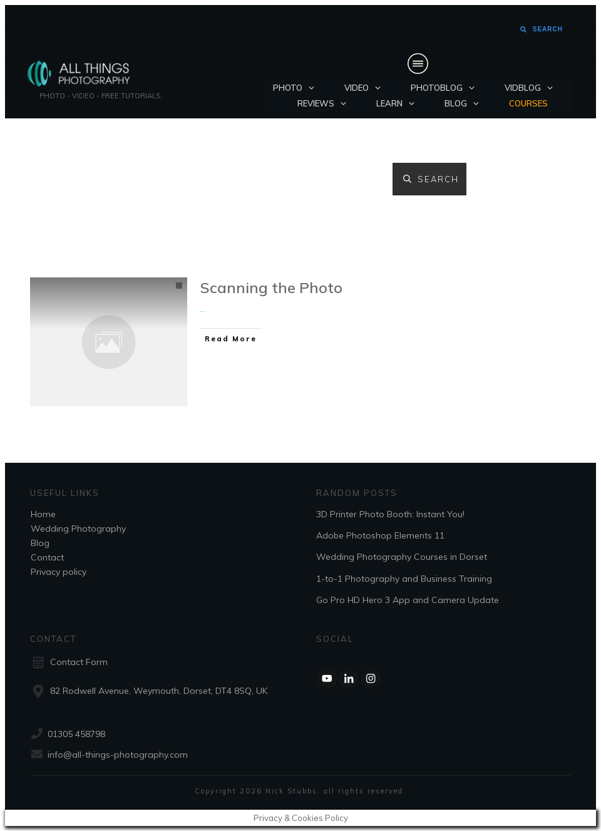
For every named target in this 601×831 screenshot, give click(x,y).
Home (43, 514)
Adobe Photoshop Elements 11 (380, 535)
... (202, 308)
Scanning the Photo (271, 287)
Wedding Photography (78, 528)
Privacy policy (58, 571)
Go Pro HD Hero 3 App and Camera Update (407, 600)
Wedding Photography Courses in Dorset (401, 556)
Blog (40, 543)
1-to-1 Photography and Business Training (404, 578)
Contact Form (79, 662)
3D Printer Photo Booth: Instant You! (390, 514)
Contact (47, 557)
